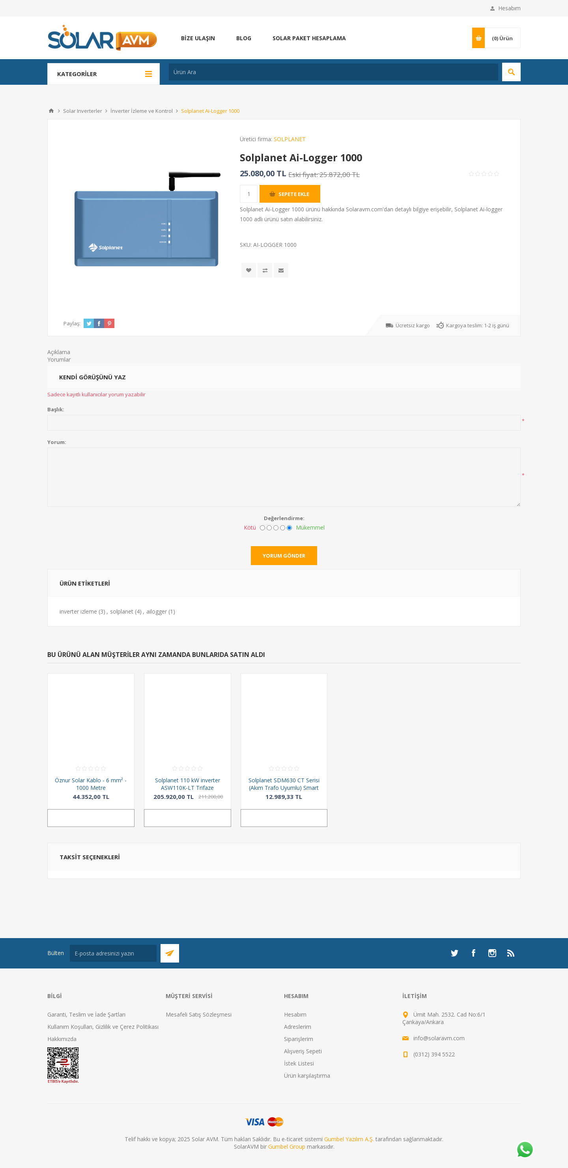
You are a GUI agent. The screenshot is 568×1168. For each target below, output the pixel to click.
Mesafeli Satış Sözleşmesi (199, 1014)
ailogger (156, 611)
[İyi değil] (269, 527)
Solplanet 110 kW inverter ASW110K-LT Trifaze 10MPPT (187, 787)
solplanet (121, 611)
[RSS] (511, 953)
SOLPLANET (290, 139)
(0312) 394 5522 (434, 1054)
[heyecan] (454, 953)
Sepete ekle (293, 194)
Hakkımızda (62, 1039)
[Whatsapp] (524, 1150)
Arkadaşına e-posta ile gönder (281, 270)
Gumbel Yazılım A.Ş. (349, 1139)
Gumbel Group (286, 1146)
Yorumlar (59, 359)
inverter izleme (78, 611)
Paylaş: (72, 323)
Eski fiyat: (303, 174)
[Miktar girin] (249, 194)
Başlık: (55, 409)
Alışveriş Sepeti (303, 1051)
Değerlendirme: (284, 518)
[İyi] (282, 527)
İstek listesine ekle (248, 270)
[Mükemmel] (289, 527)
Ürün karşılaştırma (307, 1075)
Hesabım (509, 8)
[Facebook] (473, 953)
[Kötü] (262, 527)
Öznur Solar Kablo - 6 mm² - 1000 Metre (91, 783)
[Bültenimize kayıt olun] (113, 953)
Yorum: (56, 442)
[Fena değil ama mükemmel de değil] (275, 527)
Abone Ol (170, 953)
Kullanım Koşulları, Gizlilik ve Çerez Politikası (103, 1026)
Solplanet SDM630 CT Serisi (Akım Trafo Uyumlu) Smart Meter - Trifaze (284, 787)
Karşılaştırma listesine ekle (265, 270)
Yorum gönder (284, 555)
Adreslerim (297, 1026)
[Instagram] (492, 953)
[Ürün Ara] (333, 71)
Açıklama (58, 352)
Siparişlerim (298, 1039)
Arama (511, 72)
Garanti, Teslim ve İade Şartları (86, 1014)
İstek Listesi (299, 1063)
